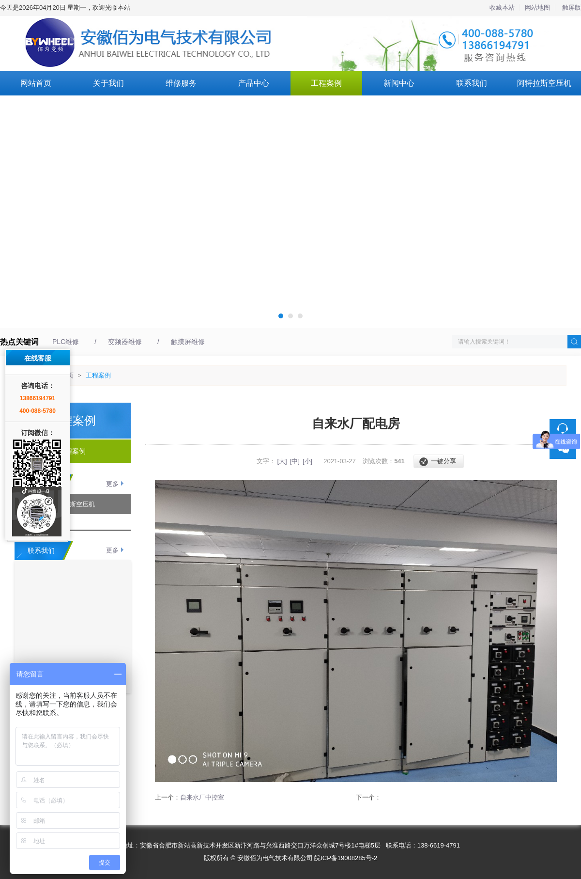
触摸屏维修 (188, 341)
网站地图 (537, 7)
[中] (295, 461)
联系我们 (471, 83)
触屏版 (571, 7)
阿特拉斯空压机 (544, 83)
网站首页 (35, 83)
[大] (282, 461)
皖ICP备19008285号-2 (345, 858)
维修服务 (181, 83)
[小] (307, 461)
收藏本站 (502, 7)
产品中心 (253, 83)
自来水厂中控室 (202, 797)
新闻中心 (398, 83)
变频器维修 (125, 341)
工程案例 (326, 83)
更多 (112, 483)
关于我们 (108, 83)
